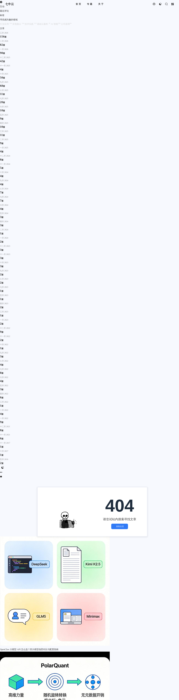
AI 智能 (56, 24)
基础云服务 (44, 24)
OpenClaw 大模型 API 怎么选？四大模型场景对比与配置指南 (29, 649)
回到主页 (119, 526)
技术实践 (31, 24)
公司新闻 (66, 24)
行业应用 (6, 24)
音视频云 (18, 24)
